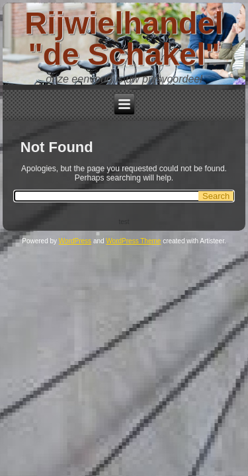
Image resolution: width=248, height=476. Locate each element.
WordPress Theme (133, 241)
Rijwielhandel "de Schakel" (123, 38)
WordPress (75, 241)
